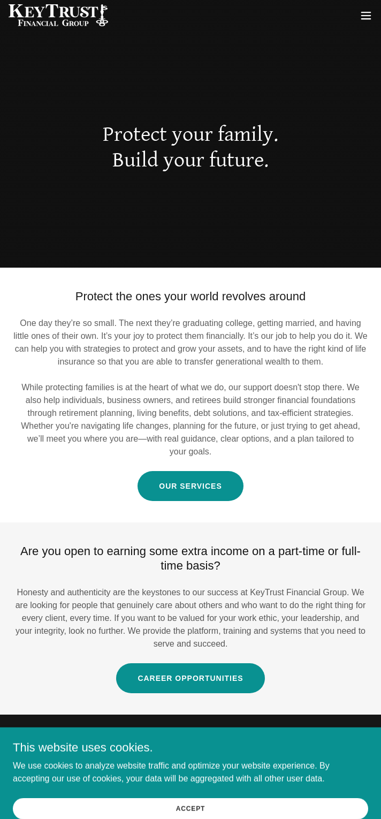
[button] (366, 15)
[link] (58, 15)
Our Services (190, 486)
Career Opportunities (190, 678)
